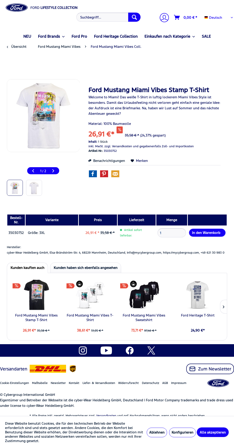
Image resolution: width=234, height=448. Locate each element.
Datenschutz (150, 383)
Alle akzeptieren (213, 432)
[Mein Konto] (162, 18)
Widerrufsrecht (128, 383)
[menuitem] (108, 17)
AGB (165, 383)
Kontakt (74, 383)
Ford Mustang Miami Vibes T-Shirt (90, 317)
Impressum (178, 383)
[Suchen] (134, 17)
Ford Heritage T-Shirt (198, 315)
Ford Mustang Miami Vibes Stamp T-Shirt (36, 317)
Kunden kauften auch (27, 268)
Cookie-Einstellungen (14, 383)
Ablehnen (157, 432)
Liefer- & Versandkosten (98, 383)
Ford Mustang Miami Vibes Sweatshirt (144, 317)
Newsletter (58, 383)
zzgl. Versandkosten (118, 146)
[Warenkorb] (185, 17)
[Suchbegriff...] (108, 17)
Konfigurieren (182, 432)
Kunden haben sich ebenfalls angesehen (85, 268)
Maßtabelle (40, 383)
